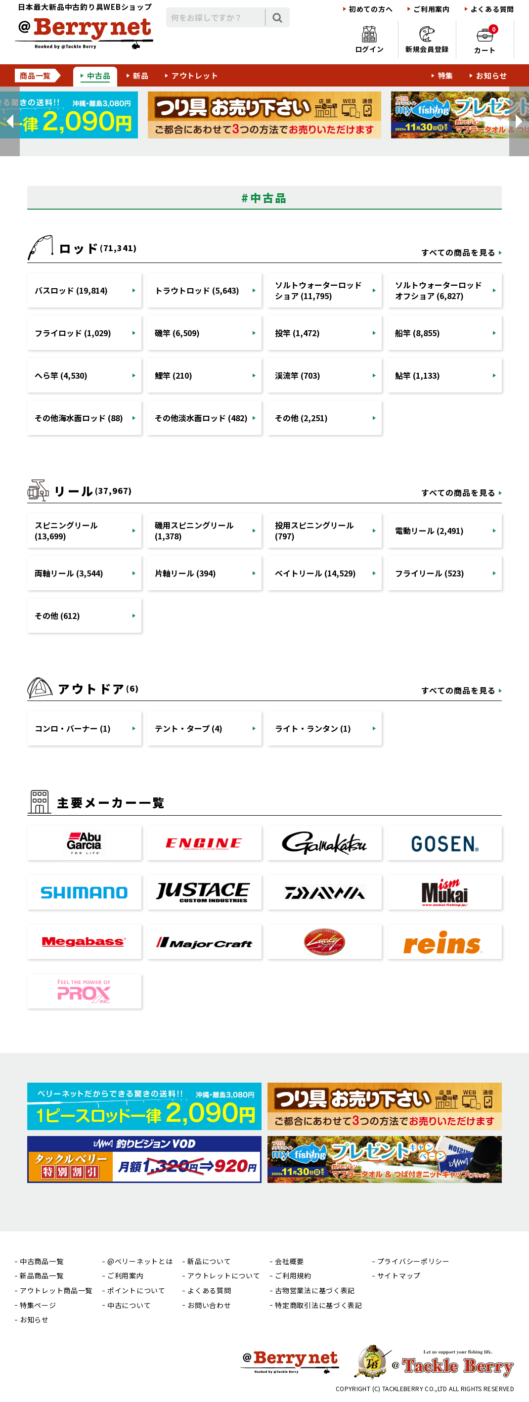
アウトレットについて (223, 1275)
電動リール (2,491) (429, 530)
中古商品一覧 (41, 1261)
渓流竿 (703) (297, 375)
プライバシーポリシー (413, 1261)
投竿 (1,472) (297, 333)
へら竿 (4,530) (61, 375)
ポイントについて (136, 1290)
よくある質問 (492, 9)
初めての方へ (371, 9)
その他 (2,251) (301, 418)
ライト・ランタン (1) (313, 728)
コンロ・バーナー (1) (73, 728)
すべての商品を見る (458, 252)
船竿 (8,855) (417, 333)
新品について (209, 1261)
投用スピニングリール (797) (314, 530)
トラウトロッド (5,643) (197, 290)
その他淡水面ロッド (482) (201, 418)
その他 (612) (57, 615)
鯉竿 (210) (173, 375)
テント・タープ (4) (188, 728)
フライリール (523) (429, 573)
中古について (129, 1305)
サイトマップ (399, 1275)
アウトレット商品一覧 (56, 1290)
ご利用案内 (431, 9)
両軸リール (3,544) (69, 573)
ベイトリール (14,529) (315, 573)
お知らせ (491, 75)
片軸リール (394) (185, 573)
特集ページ (38, 1305)
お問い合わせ (209, 1305)
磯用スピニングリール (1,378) (194, 530)
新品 (141, 75)
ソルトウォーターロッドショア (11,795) (318, 290)
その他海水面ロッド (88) (79, 418)
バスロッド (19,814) (71, 290)
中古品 (98, 75)
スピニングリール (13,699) (66, 530)
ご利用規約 (293, 1275)
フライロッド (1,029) (73, 333)
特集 (446, 75)
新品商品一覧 (41, 1275)
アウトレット (195, 75)
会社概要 (289, 1261)
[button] (10, 121)
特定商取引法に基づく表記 (318, 1305)
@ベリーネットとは (140, 1261)
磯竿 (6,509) (177, 333)
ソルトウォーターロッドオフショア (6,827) (438, 290)
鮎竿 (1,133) (417, 375)
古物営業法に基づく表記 (315, 1290)
